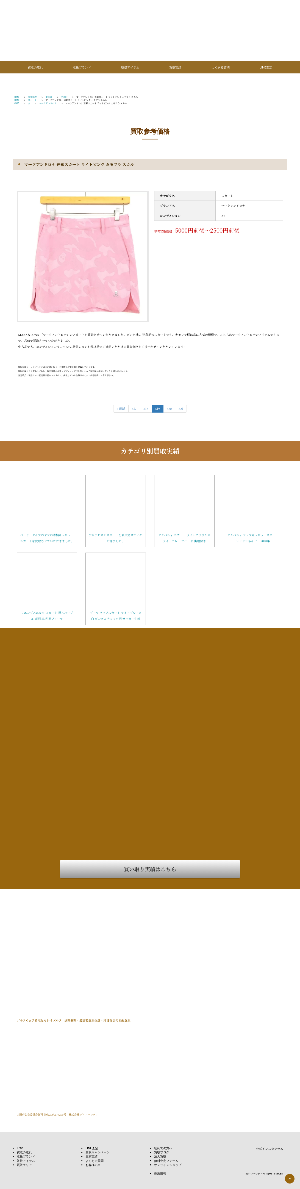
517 (134, 408)
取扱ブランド (82, 67)
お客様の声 (93, 1165)
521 (181, 408)
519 (157, 408)
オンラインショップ (167, 1165)
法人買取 (160, 1156)
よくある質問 (221, 67)
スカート (32, 99)
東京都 (49, 96)
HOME (16, 96)
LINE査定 (266, 67)
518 (145, 408)
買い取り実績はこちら (150, 869)
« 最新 (121, 408)
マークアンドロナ (48, 103)
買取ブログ (161, 1152)
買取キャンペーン (97, 1152)
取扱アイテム (130, 67)
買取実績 (175, 67)
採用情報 (160, 1173)
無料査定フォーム (166, 1161)
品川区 (64, 96)
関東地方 (32, 96)
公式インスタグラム (265, 1148)
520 (169, 408)
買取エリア (24, 1165)
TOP (20, 1148)
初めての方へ (163, 1148)
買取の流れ (35, 67)
